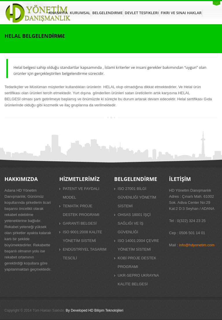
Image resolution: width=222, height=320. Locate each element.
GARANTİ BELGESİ (80, 223)
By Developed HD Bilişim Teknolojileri (94, 310)
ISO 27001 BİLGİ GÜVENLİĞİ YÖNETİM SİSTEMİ (137, 197)
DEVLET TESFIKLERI (141, 12)
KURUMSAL (80, 12)
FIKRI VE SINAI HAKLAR (181, 12)
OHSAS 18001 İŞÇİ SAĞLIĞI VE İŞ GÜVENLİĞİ (134, 223)
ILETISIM (56, 35)
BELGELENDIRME (107, 12)
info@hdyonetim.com (196, 245)
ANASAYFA (58, 12)
